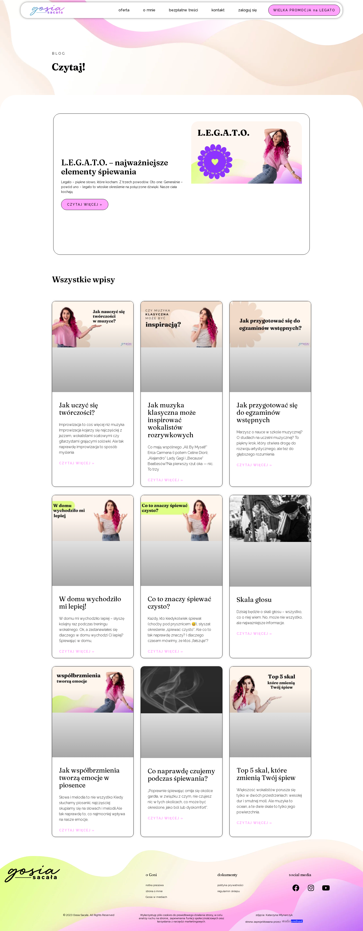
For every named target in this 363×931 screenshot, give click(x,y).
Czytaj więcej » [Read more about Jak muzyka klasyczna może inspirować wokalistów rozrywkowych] (165, 480)
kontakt (218, 10)
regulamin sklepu (228, 891)
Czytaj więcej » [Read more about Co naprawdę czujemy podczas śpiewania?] (165, 818)
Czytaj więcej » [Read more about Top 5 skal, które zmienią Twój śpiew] (254, 823)
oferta (124, 10)
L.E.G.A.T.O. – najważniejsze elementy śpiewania (114, 167)
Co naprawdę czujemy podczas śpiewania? (181, 774)
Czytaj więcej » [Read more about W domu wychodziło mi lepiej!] (77, 651)
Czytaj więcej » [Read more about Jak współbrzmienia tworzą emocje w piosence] (77, 830)
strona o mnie (154, 891)
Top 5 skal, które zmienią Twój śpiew (266, 774)
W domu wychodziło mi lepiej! (90, 602)
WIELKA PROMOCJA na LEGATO (304, 10)
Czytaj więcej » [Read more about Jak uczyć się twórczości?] (77, 463)
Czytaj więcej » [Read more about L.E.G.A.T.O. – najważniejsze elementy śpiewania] (84, 204)
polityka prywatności (230, 885)
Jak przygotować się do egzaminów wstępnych (267, 412)
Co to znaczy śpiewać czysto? (179, 602)
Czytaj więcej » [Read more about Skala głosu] (254, 633)
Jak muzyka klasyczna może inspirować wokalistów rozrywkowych (172, 420)
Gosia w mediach (156, 897)
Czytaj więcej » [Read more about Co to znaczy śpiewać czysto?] (165, 651)
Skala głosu (254, 600)
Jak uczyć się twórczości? (78, 408)
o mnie (149, 10)
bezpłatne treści (183, 10)
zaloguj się (247, 10)
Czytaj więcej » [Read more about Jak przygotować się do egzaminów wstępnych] (254, 465)
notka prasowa (155, 885)
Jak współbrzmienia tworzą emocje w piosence (89, 777)
